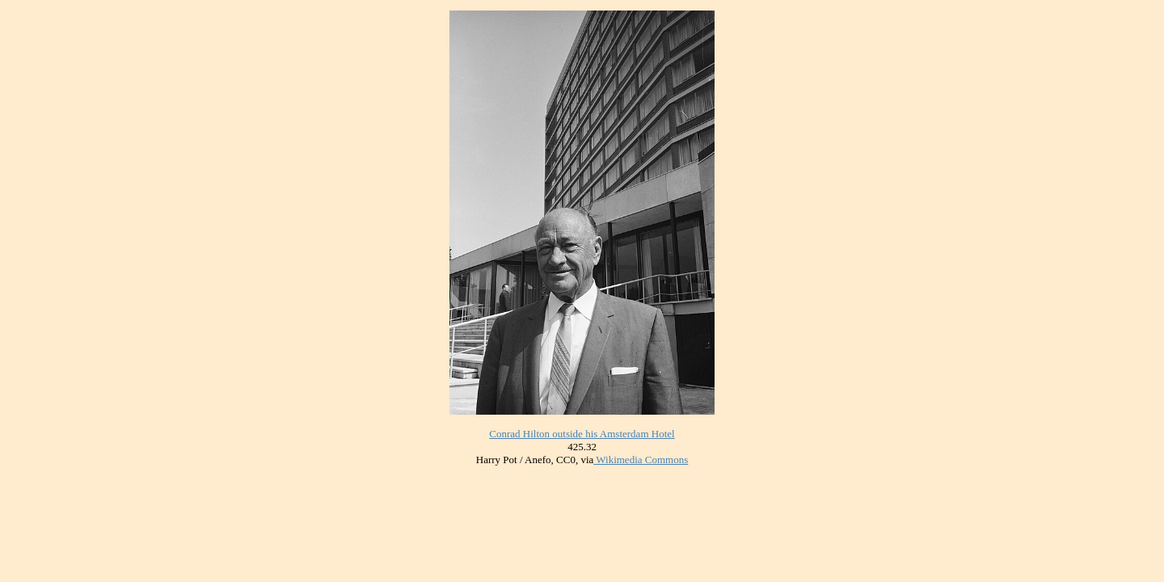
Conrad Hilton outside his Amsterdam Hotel (581, 434)
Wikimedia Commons (640, 459)
